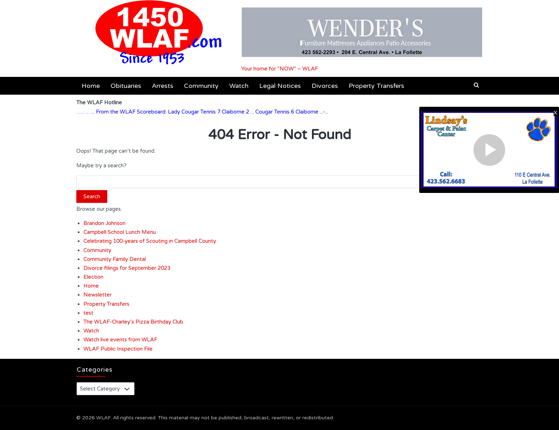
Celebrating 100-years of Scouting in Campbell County (149, 241)
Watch (238, 86)
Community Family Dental (114, 259)
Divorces (325, 86)
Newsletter (97, 295)
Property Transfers (376, 86)
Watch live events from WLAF (120, 339)
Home (91, 86)
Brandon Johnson (104, 223)
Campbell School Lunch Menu (119, 232)
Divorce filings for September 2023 (126, 268)
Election (93, 277)
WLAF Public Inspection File (118, 349)
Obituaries (126, 86)
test (88, 313)
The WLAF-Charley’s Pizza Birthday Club (133, 322)
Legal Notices (280, 86)
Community (201, 86)
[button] (476, 85)
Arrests (162, 86)
